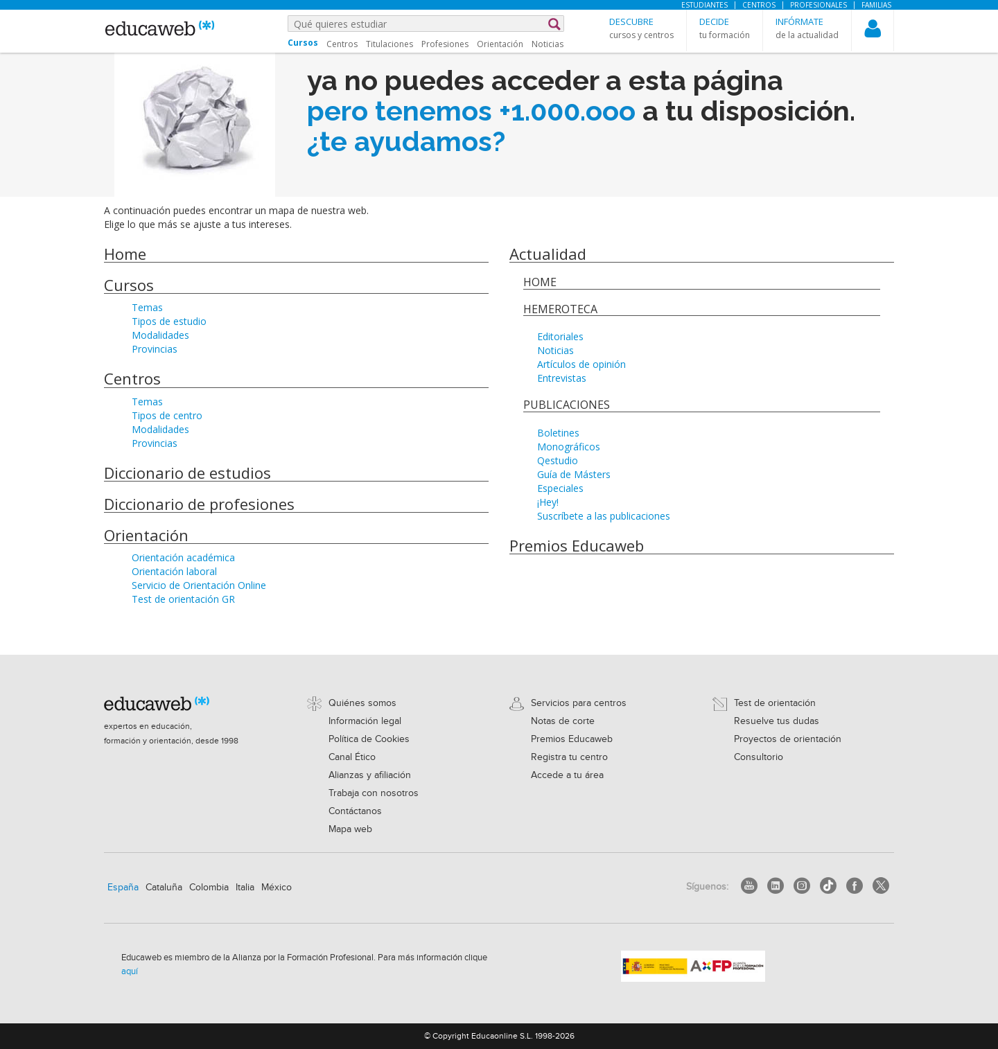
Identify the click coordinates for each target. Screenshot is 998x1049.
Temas (147, 307)
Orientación (500, 44)
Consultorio (758, 757)
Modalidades (160, 335)
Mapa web (350, 829)
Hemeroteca (560, 309)
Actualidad (547, 253)
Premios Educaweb (576, 545)
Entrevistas (561, 378)
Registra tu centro (569, 757)
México (276, 887)
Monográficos (568, 446)
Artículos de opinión (581, 364)
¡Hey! (548, 502)
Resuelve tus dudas (776, 721)
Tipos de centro (167, 415)
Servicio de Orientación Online (199, 585)
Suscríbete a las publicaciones (603, 515)
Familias (876, 4)
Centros (759, 4)
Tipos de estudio (169, 321)
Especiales (560, 488)
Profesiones (445, 44)
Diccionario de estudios (187, 472)
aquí (129, 971)
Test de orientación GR (183, 599)
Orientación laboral (174, 571)
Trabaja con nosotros (374, 793)
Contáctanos (355, 811)
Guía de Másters (574, 474)
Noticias (547, 44)
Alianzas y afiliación (370, 775)
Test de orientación (775, 703)
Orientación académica (183, 557)
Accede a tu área (567, 775)
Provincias (154, 348)
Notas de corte (563, 721)
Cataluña (164, 887)
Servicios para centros (579, 703)
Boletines (558, 432)
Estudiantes (704, 4)
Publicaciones (566, 404)
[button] (641, 28)
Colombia (209, 887)
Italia (245, 887)
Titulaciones (389, 44)
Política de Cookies (369, 739)
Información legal (365, 721)
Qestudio (557, 460)
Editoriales (560, 336)
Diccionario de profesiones (199, 503)
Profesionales (818, 4)
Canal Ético (352, 757)
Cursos (129, 284)
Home (125, 253)
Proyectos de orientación (787, 739)
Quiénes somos (362, 703)
